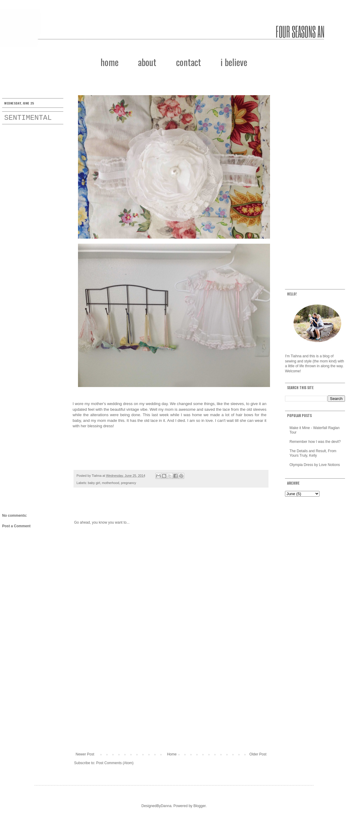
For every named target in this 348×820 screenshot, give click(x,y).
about (147, 62)
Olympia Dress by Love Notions (315, 465)
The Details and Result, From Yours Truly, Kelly (313, 453)
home (109, 62)
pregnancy (128, 483)
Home (172, 754)
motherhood (110, 483)
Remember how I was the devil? (315, 442)
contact (188, 62)
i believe (233, 62)
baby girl (94, 483)
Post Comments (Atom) (115, 763)
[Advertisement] (171, 703)
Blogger (200, 806)
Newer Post (85, 754)
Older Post (257, 754)
